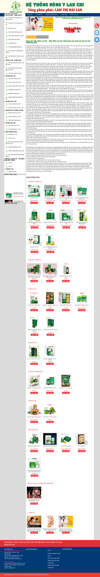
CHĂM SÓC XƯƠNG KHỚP (35, 371)
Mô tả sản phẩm (31, 37)
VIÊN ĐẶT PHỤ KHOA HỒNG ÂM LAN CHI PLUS (18, 197)
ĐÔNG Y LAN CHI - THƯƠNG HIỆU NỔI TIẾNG (40, 483)
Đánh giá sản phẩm (42, 37)
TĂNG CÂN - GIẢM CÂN (34, 260)
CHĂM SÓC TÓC (32, 342)
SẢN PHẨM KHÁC (33, 430)
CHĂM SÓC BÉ (32, 401)
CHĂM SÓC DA (32, 289)
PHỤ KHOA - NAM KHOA (35, 181)
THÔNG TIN (31, 512)
